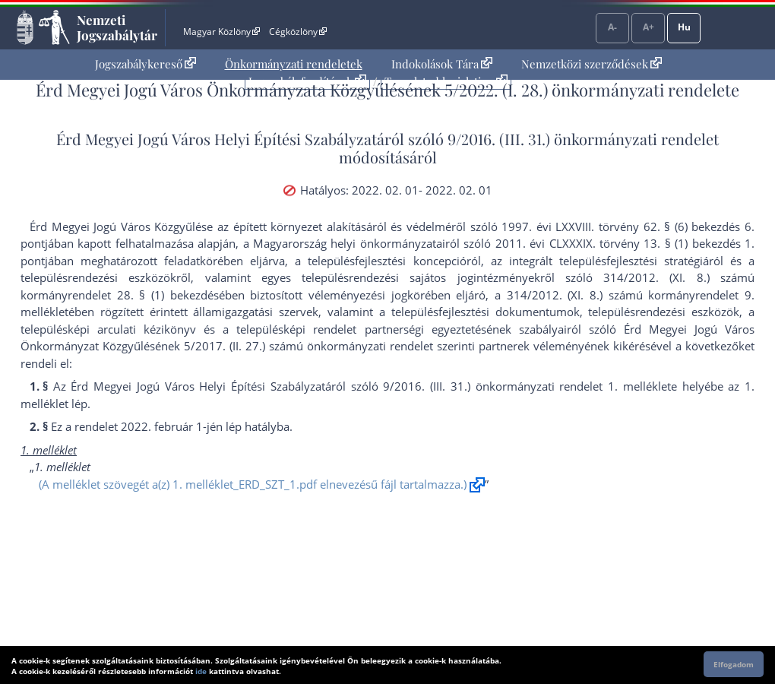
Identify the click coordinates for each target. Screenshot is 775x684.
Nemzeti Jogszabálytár (117, 27)
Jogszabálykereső (145, 63)
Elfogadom (733, 664)
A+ (648, 27)
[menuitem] (145, 64)
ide (201, 671)
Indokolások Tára (441, 63)
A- (612, 27)
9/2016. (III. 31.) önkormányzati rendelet (583, 138)
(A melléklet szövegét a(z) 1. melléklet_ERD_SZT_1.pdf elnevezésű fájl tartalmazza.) (253, 484)
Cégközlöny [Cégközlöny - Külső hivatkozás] (298, 31)
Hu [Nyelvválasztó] (684, 27)
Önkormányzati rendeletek (293, 63)
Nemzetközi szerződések (591, 63)
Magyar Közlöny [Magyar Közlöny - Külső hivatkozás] (221, 31)
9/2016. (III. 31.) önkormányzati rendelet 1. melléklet (526, 386)
